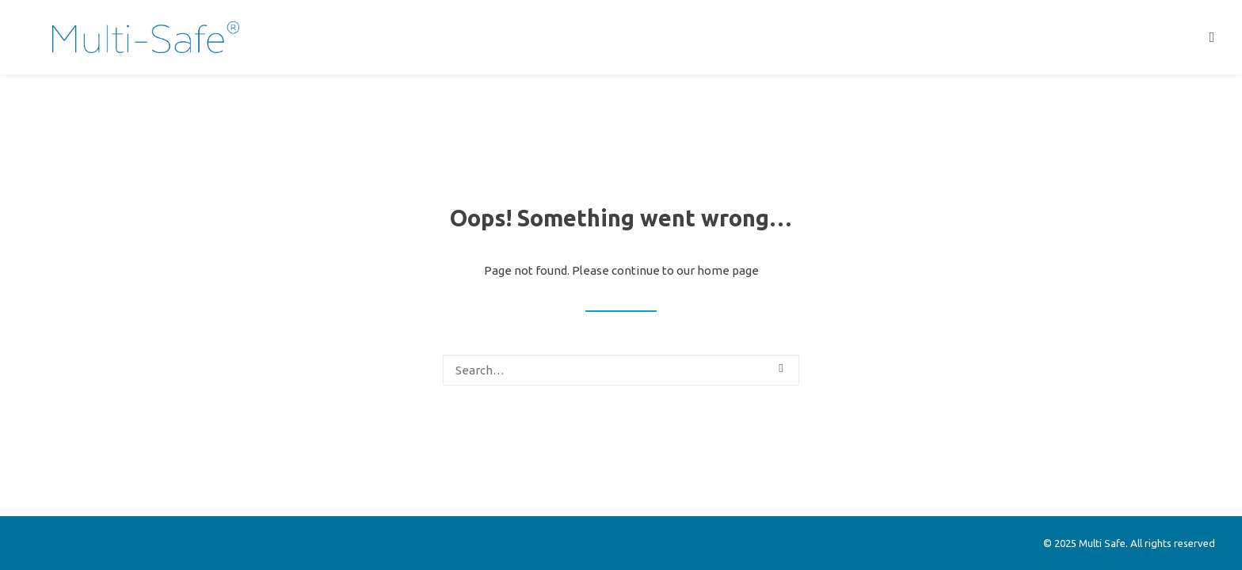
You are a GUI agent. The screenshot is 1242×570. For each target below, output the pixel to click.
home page (728, 270)
